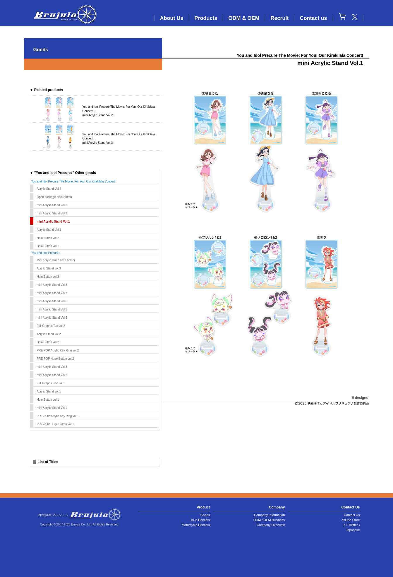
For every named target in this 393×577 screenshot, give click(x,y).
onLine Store (350, 520)
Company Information (269, 515)
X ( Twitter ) (351, 525)
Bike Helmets (200, 520)
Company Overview (271, 525)
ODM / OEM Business (269, 520)
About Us (171, 18)
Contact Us (352, 515)
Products (205, 18)
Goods (205, 515)
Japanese (353, 530)
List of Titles (48, 462)
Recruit (279, 18)
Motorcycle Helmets (196, 525)
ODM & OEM (243, 18)
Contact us (313, 18)
